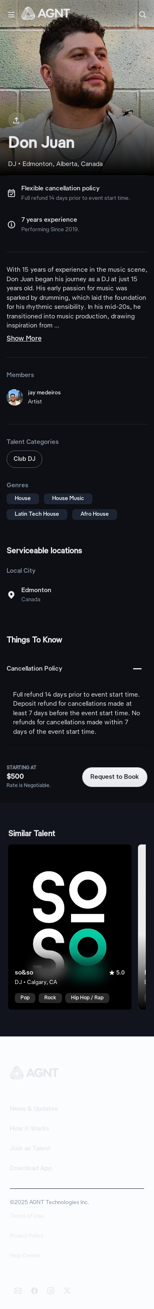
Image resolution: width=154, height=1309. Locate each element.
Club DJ (24, 459)
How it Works (29, 1129)
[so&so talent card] (69, 927)
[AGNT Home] (45, 15)
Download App (31, 1168)
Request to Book (114, 777)
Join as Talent (30, 1148)
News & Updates (34, 1109)
